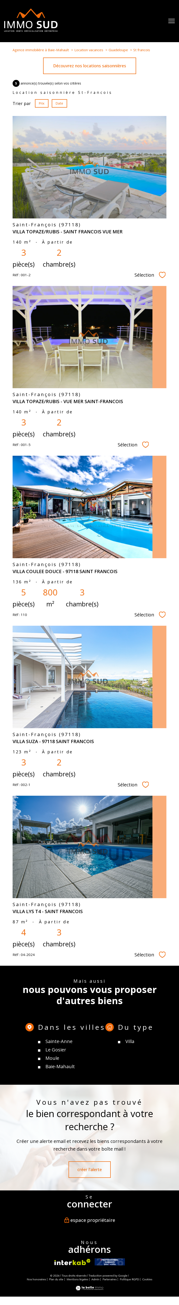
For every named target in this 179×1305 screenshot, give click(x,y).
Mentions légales (77, 1279)
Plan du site (56, 1279)
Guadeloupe (118, 50)
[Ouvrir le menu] (171, 21)
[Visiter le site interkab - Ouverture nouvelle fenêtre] (72, 1262)
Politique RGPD (129, 1279)
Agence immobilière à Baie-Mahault (41, 50)
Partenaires (110, 1279)
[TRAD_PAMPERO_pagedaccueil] (31, 30)
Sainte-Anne (58, 1069)
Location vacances (88, 50)
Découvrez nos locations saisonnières (89, 65)
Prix (42, 103)
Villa (129, 1069)
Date (59, 103)
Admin (95, 1279)
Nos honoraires (36, 1279)
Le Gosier (55, 1077)
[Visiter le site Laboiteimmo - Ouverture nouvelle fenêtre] (89, 1288)
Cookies (147, 1279)
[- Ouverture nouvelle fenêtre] (110, 1261)
